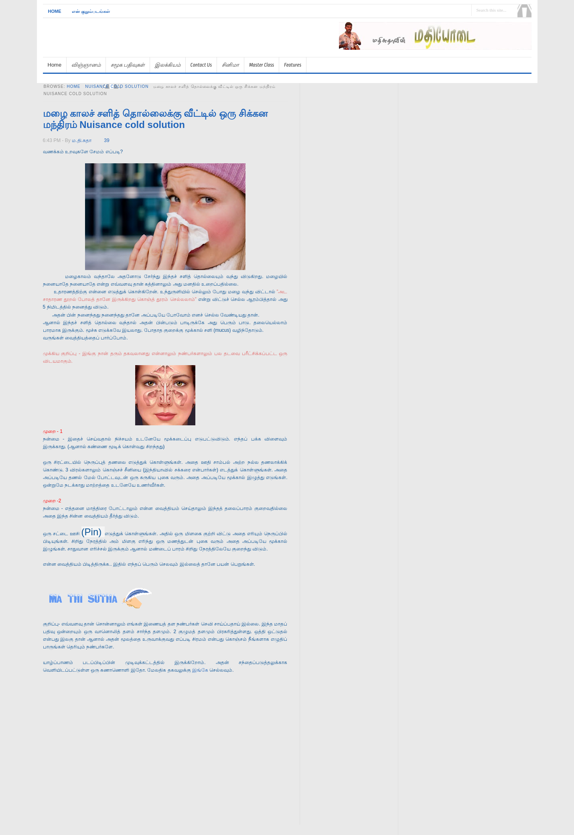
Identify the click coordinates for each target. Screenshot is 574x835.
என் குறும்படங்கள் (91, 11)
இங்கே (200, 670)
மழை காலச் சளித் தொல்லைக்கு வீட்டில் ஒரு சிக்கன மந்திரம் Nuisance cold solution (155, 119)
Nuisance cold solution (116, 86)
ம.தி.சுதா (81, 140)
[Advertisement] (437, 53)
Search (524, 10)
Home (54, 11)
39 (106, 140)
